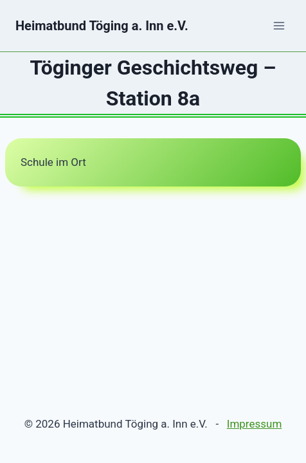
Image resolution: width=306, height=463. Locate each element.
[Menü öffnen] (279, 25)
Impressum (254, 423)
